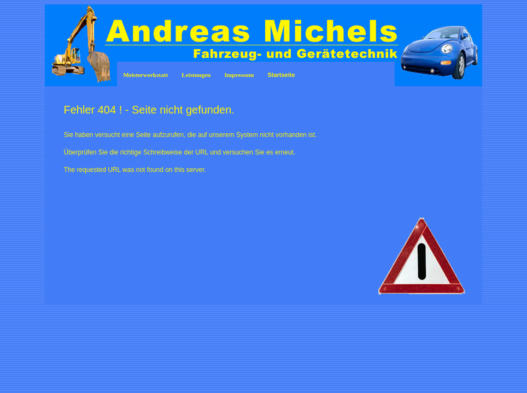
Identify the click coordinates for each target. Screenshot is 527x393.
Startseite (281, 75)
